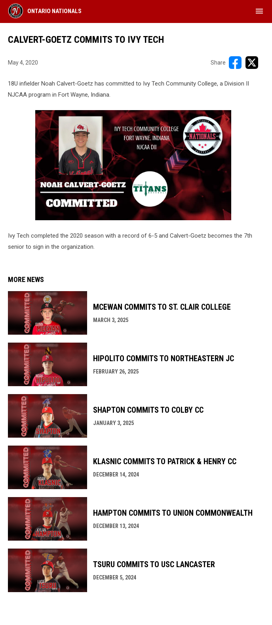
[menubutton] (259, 11)
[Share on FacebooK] (235, 62)
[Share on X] (251, 62)
